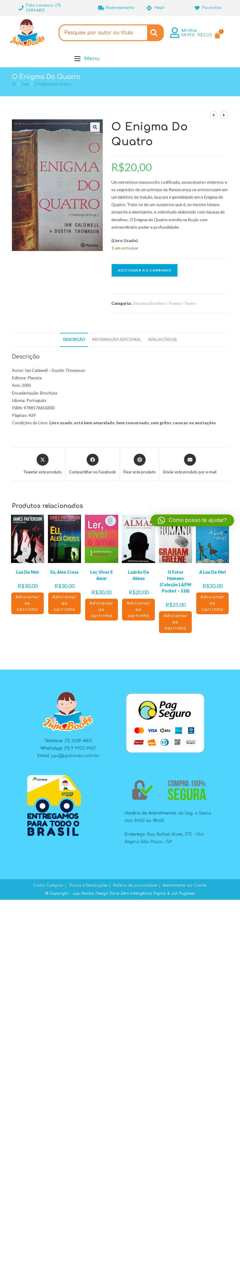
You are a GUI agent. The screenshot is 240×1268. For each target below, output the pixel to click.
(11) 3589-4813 (78, 741)
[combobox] (103, 32)
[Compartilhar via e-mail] (189, 464)
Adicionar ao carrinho (145, 270)
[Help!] (149, 8)
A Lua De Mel (212, 572)
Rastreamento (120, 8)
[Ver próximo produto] (224, 115)
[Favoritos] (197, 8)
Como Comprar (48, 885)
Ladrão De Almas (138, 575)
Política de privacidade (135, 885)
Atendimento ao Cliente (184, 885)
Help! (159, 8)
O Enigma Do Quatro (53, 84)
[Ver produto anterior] (214, 115)
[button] (95, 127)
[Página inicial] (14, 84)
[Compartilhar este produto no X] (42, 464)
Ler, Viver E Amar (101, 575)
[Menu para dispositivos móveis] (87, 58)
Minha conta (189, 32)
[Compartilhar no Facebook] (92, 464)
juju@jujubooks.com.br (75, 756)
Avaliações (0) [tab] (162, 339)
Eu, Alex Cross (64, 572)
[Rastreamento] (101, 8)
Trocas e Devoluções (88, 885)
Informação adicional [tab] (116, 339)
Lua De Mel (27, 572)
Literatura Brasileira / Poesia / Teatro (164, 303)
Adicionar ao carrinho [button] (27, 603)
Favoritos (212, 8)
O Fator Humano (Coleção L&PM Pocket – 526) (175, 581)
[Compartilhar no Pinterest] (139, 464)
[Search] (155, 32)
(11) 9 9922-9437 (80, 748)
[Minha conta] (175, 32)
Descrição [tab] (74, 339)
